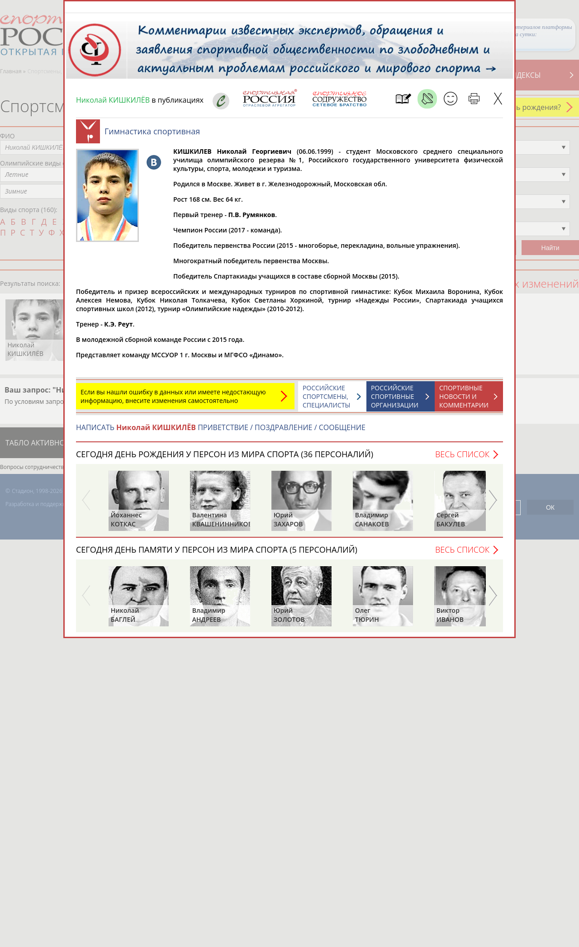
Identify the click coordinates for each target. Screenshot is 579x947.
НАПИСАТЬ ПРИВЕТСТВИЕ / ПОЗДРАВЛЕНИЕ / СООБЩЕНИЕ (220, 432)
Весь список (462, 458)
